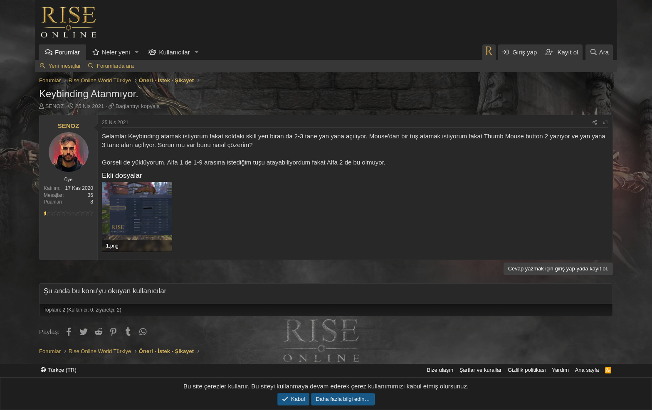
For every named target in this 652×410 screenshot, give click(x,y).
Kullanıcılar (174, 52)
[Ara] (599, 52)
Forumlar (67, 52)
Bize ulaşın (440, 370)
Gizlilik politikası (527, 370)
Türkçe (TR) (59, 370)
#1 (605, 122)
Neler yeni (116, 52)
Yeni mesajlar (65, 66)
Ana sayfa (587, 370)
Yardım (560, 370)
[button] (136, 52)
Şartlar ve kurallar (480, 370)
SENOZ (54, 106)
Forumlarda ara (115, 66)
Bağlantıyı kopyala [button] (138, 106)
